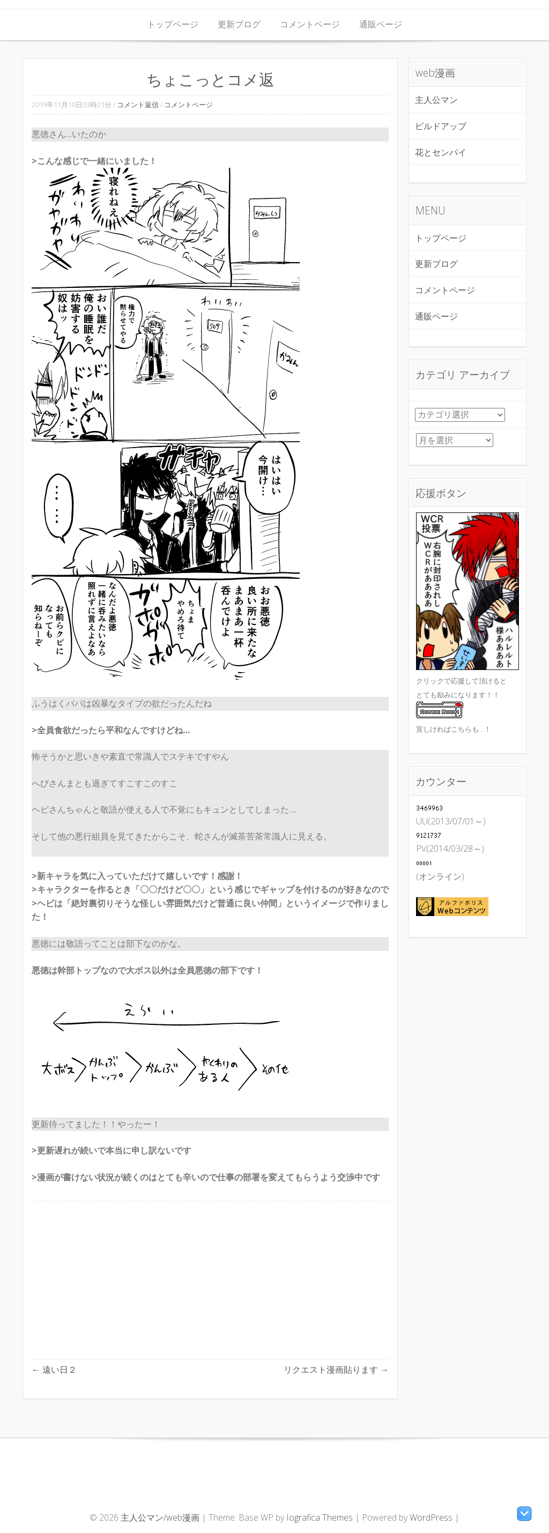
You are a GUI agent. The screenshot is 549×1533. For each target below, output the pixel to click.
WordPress (431, 1517)
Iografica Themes (319, 1517)
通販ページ (380, 24)
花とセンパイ (440, 152)
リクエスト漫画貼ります (336, 1369)
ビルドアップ (440, 126)
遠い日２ (54, 1369)
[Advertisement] (210, 1280)
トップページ (172, 24)
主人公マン (436, 100)
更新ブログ (239, 24)
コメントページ (310, 24)
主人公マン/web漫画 (161, 1517)
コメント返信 (138, 104)
